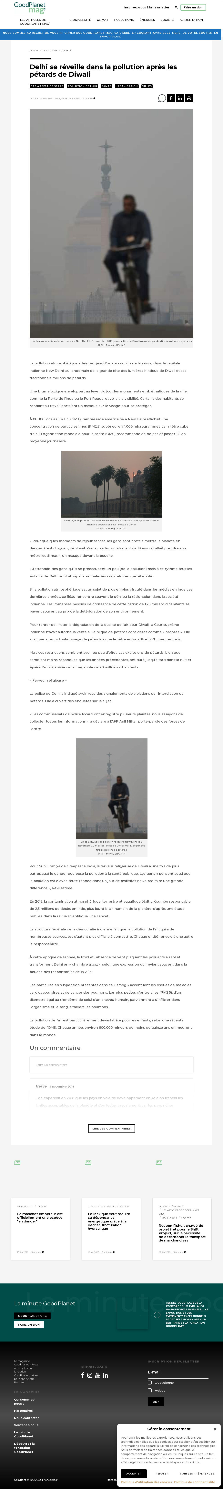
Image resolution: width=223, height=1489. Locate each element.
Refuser (162, 1473)
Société (167, 20)
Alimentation (191, 20)
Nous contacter (26, 1418)
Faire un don (193, 7)
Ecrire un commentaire (51, 1065)
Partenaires (23, 1411)
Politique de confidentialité (194, 1482)
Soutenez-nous (26, 1425)
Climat (102, 20)
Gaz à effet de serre (46, 86)
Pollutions (124, 20)
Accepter (134, 1473)
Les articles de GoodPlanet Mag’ (35, 21)
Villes (147, 86)
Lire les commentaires (111, 1128)
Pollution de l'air (82, 86)
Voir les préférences (197, 1473)
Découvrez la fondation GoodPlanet (24, 1448)
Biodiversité (80, 20)
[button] (215, 1429)
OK (156, 1401)
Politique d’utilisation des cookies (146, 1482)
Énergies (147, 20)
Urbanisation (127, 86)
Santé (106, 86)
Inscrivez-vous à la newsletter (146, 7)
